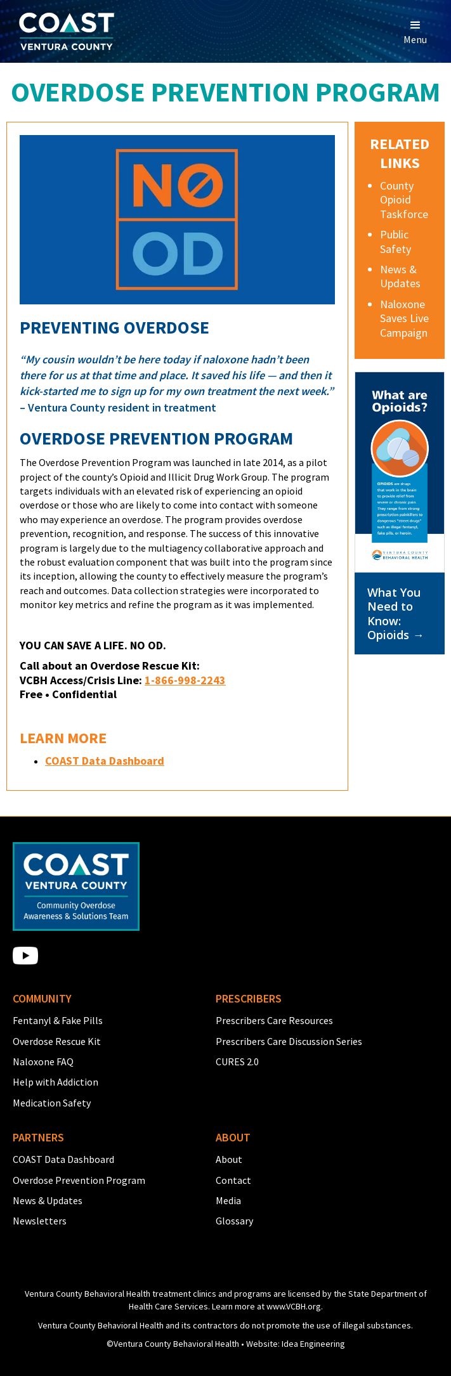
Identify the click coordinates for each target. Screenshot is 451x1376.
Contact (233, 1180)
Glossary (234, 1220)
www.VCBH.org (293, 1306)
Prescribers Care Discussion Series (289, 1041)
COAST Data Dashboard (63, 1159)
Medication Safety (52, 1102)
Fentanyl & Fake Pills (58, 1020)
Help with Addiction (55, 1081)
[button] (415, 31)
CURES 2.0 (237, 1061)
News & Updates (47, 1200)
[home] (63, 31)
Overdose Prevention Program (79, 1180)
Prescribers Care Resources (274, 1020)
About (229, 1159)
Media (228, 1200)
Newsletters (40, 1220)
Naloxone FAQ (43, 1061)
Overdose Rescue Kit (57, 1041)
